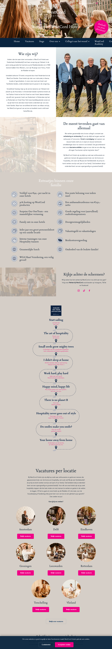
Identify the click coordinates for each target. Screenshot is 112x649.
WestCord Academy (99, 42)
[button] (52, 33)
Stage (41, 41)
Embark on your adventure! (100, 27)
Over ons (54, 41)
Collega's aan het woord (76, 41)
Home (17, 41)
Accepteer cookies (64, 645)
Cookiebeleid (46, 645)
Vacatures (29, 41)
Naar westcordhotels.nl (85, 3)
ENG (99, 3)
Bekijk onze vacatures (56, 621)
